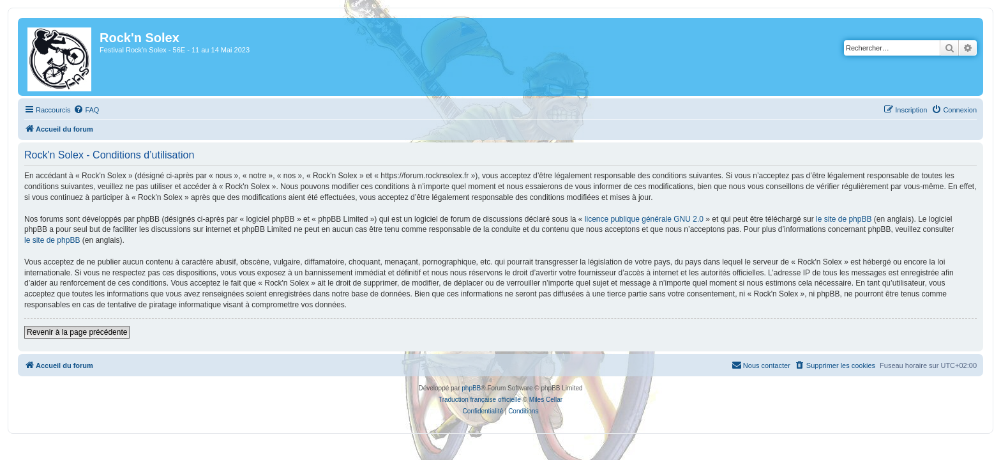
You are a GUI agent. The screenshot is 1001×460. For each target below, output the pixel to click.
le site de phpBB (836, 219)
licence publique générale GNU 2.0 (636, 219)
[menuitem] (78, 110)
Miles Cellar (545, 399)
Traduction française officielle (480, 399)
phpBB (471, 388)
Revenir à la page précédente (69, 332)
